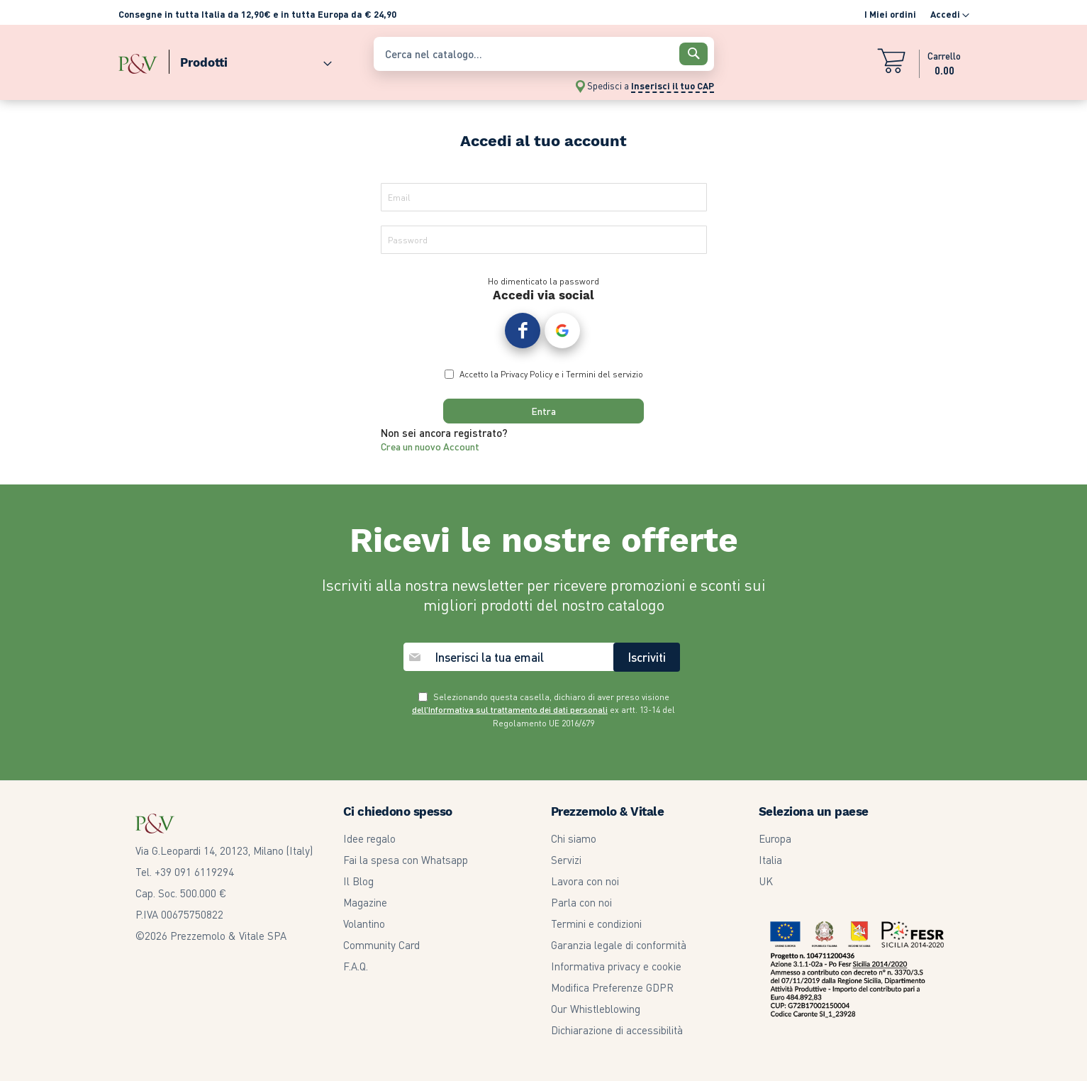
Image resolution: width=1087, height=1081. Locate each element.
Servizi (566, 860)
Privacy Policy (526, 377)
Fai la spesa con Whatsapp (405, 860)
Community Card (381, 945)
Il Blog (358, 881)
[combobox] (544, 54)
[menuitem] (250, 59)
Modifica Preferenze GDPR (612, 987)
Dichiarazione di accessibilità (617, 1030)
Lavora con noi (585, 881)
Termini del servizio (604, 377)
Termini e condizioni (596, 923)
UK (766, 881)
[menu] (238, 59)
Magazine (365, 902)
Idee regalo (369, 838)
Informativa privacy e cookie (616, 966)
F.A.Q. (355, 966)
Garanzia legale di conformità (618, 945)
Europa (775, 838)
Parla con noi (581, 902)
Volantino (364, 923)
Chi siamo (573, 838)
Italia (770, 860)
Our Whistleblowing (595, 1009)
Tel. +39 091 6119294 (184, 872)
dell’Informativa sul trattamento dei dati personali (510, 710)
